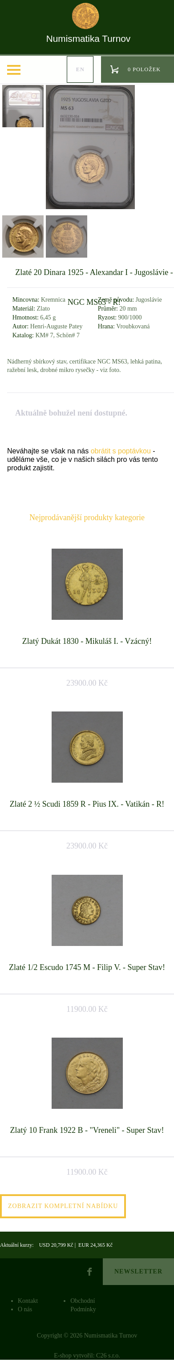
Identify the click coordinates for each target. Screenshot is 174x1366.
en (80, 69)
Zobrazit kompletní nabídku (63, 1206)
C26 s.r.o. (108, 1355)
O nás (25, 1309)
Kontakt (28, 1300)
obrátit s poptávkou (121, 451)
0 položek (144, 69)
